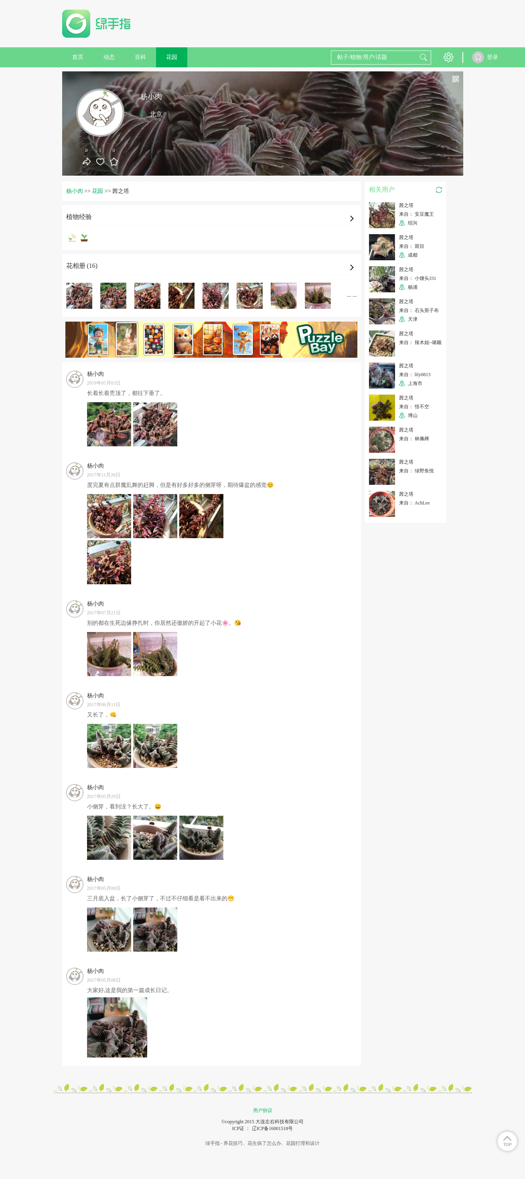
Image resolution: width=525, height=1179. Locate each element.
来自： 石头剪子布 (419, 310)
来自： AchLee (414, 503)
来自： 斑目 (411, 246)
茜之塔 (406, 205)
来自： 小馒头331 (417, 278)
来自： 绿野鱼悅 (416, 471)
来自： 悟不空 (414, 406)
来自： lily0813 (415, 374)
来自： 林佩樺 (414, 439)
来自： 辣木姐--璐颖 (420, 342)
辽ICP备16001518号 (272, 1128)
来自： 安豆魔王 (416, 214)
